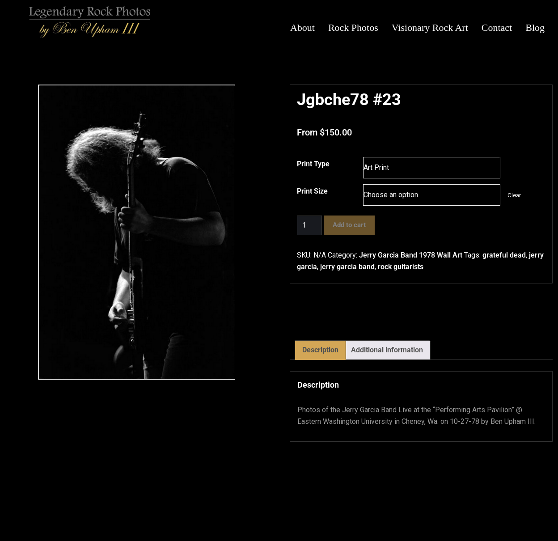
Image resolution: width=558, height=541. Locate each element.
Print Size (312, 191)
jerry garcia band (347, 266)
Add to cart (349, 225)
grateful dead (504, 255)
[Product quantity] (309, 225)
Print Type (313, 164)
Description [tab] (320, 350)
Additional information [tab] (387, 350)
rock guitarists (400, 266)
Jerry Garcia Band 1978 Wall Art (410, 255)
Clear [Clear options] (514, 195)
